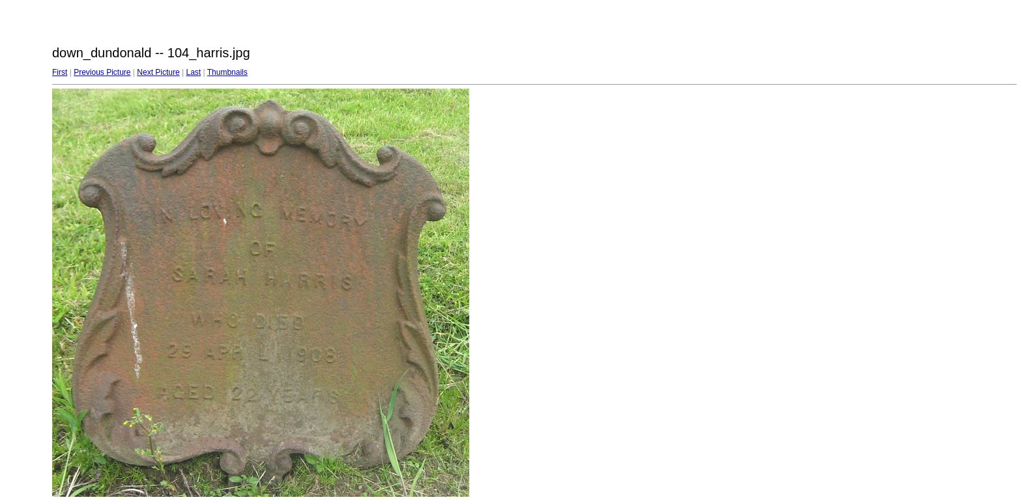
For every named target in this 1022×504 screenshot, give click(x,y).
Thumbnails (227, 72)
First (59, 72)
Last (193, 72)
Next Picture (158, 72)
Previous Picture (102, 72)
